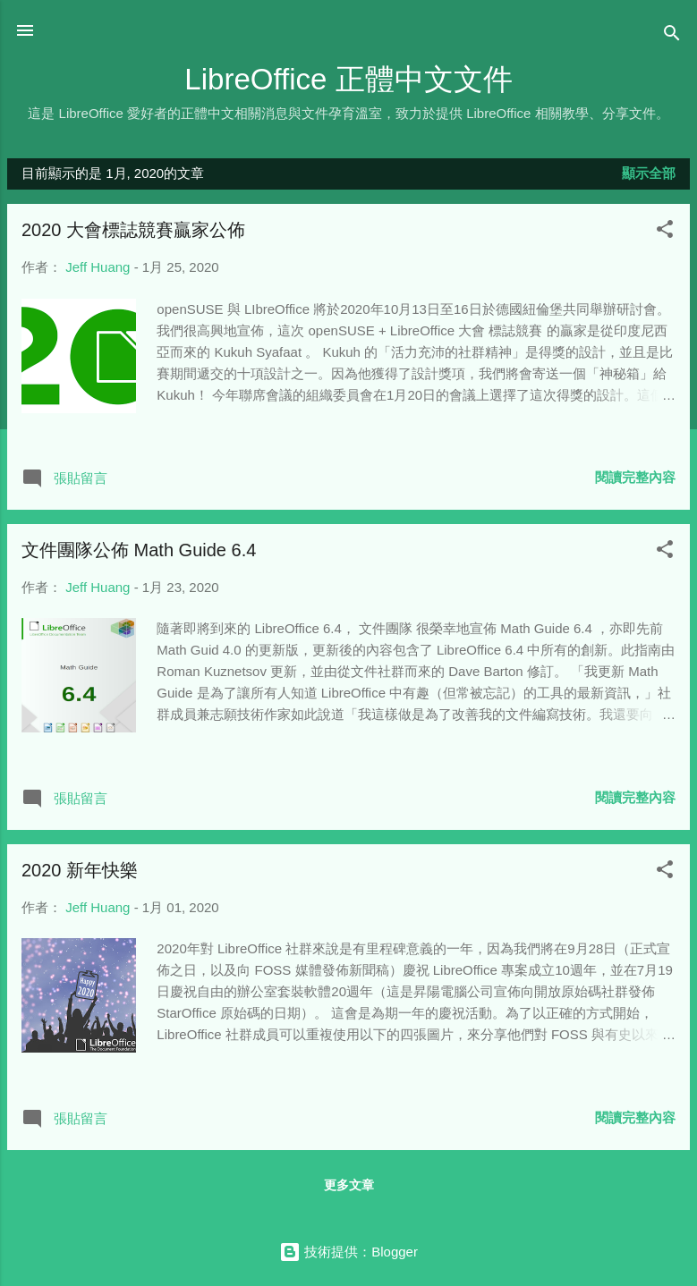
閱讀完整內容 (635, 477)
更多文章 (349, 1185)
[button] (665, 232)
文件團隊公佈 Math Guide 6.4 (138, 550)
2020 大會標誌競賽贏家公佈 (133, 230)
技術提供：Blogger (348, 1251)
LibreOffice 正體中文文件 (348, 79)
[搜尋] (672, 36)
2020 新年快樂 (79, 870)
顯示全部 (649, 173)
